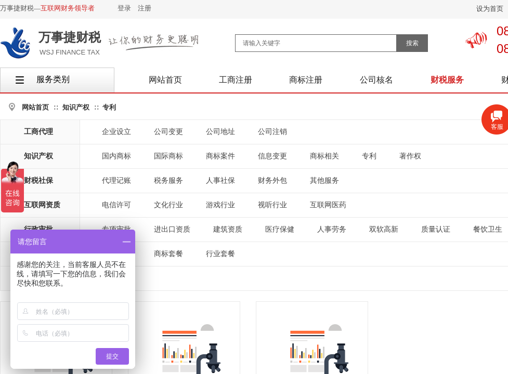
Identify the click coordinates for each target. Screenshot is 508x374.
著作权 (410, 156)
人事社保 (220, 180)
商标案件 (220, 156)
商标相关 (324, 156)
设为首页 (489, 8)
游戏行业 (220, 205)
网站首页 (35, 107)
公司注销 (272, 132)
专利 (109, 107)
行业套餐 (220, 254)
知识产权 (75, 107)
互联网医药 (328, 205)
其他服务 (324, 180)
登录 (124, 8)
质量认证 (435, 229)
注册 (144, 8)
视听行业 (272, 205)
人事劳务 (331, 229)
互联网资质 (42, 205)
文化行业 (168, 205)
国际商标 (168, 156)
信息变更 (272, 156)
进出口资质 (172, 229)
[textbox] (316, 43)
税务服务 (168, 180)
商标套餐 (168, 254)
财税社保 (38, 180)
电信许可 (116, 205)
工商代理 (38, 132)
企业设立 (116, 132)
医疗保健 (279, 229)
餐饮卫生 (487, 229)
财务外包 (272, 180)
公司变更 (168, 132)
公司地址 (220, 132)
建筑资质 (227, 229)
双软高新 (383, 229)
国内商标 (116, 156)
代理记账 (116, 180)
